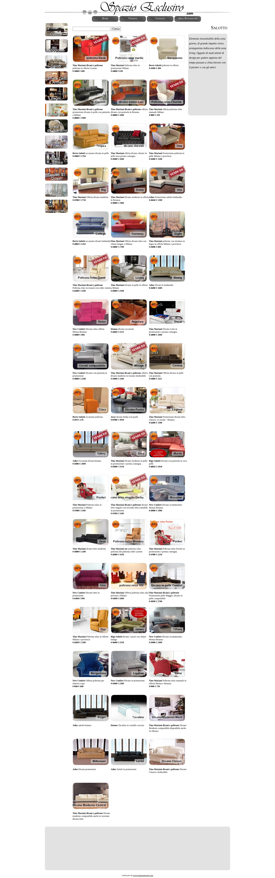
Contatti (160, 18)
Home (105, 18)
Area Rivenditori (187, 18)
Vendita (132, 18)
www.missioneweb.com (143, 875)
